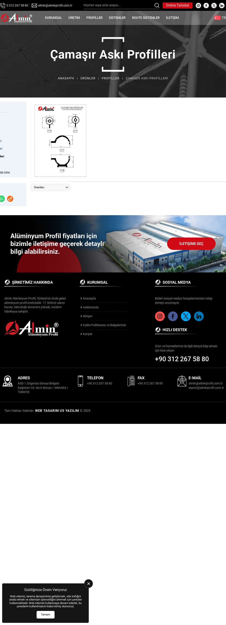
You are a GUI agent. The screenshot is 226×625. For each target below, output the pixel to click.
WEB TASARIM (47, 411)
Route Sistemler (146, 18)
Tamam (45, 614)
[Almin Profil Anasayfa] (16, 18)
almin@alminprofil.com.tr (55, 5)
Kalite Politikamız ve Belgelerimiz (104, 325)
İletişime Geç (191, 244)
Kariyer (87, 334)
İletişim (172, 18)
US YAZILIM (69, 411)
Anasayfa (66, 78)
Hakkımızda (91, 307)
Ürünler (88, 78)
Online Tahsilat (177, 5)
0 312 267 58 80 (17, 5)
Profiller (94, 18)
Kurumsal (53, 18)
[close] (88, 583)
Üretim (74, 18)
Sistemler (117, 18)
